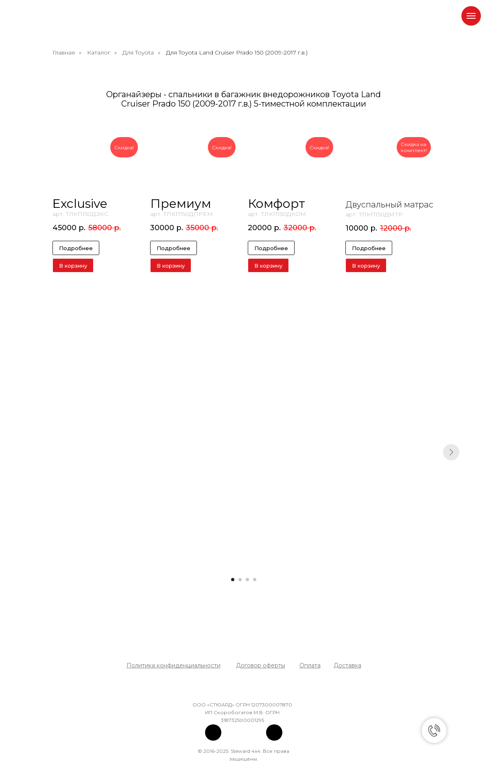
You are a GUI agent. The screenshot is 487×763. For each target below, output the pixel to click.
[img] (213, 732)
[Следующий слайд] (451, 452)
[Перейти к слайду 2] (240, 579)
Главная (63, 52)
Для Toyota (138, 52)
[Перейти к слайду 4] (254, 579)
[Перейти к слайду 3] (247, 579)
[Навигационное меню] (471, 16)
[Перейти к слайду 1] (232, 579)
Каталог (98, 52)
